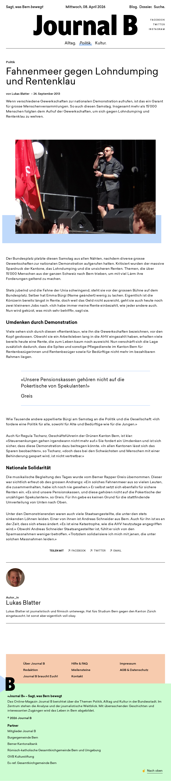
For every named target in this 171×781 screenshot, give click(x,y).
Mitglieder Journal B (21, 731)
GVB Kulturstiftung (20, 756)
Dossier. (145, 7)
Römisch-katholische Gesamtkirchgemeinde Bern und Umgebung (54, 750)
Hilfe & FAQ (79, 663)
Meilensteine (80, 670)
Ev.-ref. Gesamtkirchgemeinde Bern (32, 763)
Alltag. (70, 43)
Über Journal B (34, 663)
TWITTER (97, 551)
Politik (10, 62)
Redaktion (30, 670)
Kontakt (77, 676)
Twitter (159, 25)
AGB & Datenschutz (134, 670)
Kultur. (100, 43)
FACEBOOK (77, 551)
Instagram (157, 29)
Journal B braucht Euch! (40, 676)
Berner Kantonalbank (22, 744)
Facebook (157, 20)
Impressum (128, 663)
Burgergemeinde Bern (22, 737)
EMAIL (115, 551)
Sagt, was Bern (24, 7)
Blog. (133, 7)
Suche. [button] (159, 7)
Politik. (85, 43)
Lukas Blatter (20, 94)
